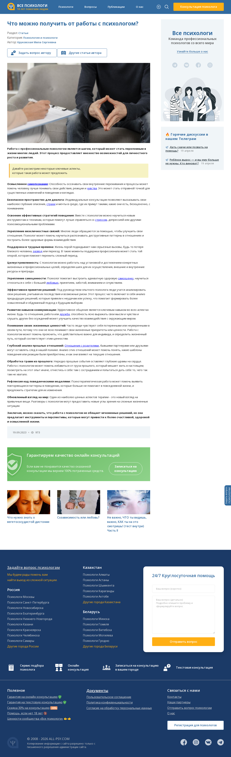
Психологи (65, 6)
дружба (65, 314)
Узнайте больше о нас (192, 51)
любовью (52, 282)
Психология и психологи (40, 37)
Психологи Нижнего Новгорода (29, 619)
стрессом (101, 219)
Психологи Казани (20, 624)
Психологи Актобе (96, 596)
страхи (51, 204)
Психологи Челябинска (23, 635)
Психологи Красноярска (24, 630)
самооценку (126, 278)
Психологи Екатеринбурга (25, 613)
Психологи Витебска (97, 630)
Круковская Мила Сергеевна (36, 42)
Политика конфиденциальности (109, 702)
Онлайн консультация (78, 667)
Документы (97, 690)
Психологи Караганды (98, 591)
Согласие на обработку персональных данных (119, 708)
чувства (92, 188)
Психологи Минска (96, 619)
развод (37, 251)
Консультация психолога (198, 7)
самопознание (37, 184)
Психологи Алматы (96, 575)
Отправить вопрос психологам (189, 708)
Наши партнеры (178, 702)
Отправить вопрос (183, 642)
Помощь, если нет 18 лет (25, 713)
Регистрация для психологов (195, 725)
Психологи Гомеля (96, 624)
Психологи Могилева (98, 635)
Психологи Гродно (96, 641)
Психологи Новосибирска (25, 608)
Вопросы (90, 6)
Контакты (174, 697)
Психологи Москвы (20, 597)
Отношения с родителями (82, 345)
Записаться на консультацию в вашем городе (137, 667)
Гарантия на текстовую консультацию (34, 702)
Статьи (23, 33)
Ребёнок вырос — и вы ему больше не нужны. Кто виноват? (192, 161)
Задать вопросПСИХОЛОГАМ (228, 495)
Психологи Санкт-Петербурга (28, 602)
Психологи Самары (20, 641)
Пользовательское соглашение (108, 697)
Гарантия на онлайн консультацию (32, 697)
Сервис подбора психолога (32, 667)
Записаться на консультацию (125, 468)
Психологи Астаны (96, 580)
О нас (139, 6)
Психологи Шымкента (98, 585)
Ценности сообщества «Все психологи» (35, 719)
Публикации (116, 6)
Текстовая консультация (194, 667)
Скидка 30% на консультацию (28, 708)
